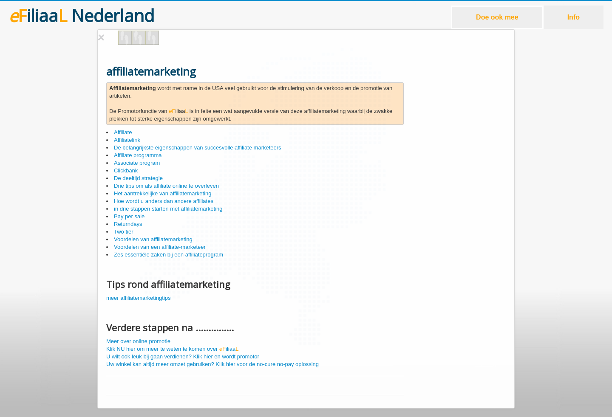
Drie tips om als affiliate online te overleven (166, 186)
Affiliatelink (127, 140)
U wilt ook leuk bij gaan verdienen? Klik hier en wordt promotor (182, 356)
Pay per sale (129, 216)
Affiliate (123, 132)
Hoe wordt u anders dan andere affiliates (163, 201)
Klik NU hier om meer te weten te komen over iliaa (172, 349)
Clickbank (126, 170)
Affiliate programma (138, 155)
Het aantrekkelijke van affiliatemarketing (163, 193)
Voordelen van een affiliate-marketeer (160, 247)
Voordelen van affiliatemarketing (153, 239)
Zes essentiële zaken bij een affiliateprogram (168, 254)
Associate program (137, 163)
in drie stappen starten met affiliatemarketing (168, 209)
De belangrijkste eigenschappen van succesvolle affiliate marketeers (197, 147)
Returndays (128, 224)
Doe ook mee (497, 17)
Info (573, 17)
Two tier (123, 231)
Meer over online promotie (138, 341)
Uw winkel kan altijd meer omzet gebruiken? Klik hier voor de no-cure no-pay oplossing (212, 364)
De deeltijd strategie (138, 178)
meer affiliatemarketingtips (138, 298)
